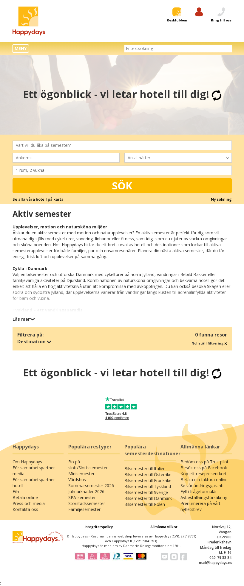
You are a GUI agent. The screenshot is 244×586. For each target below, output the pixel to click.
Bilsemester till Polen (144, 504)
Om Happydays (27, 462)
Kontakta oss (25, 509)
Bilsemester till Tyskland (147, 486)
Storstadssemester (86, 503)
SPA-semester (82, 497)
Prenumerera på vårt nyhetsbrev (200, 506)
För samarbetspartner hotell (34, 482)
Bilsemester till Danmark (148, 498)
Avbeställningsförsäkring (203, 497)
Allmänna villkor (163, 526)
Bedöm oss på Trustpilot (204, 462)
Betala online (25, 497)
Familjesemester (84, 509)
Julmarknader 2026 (86, 491)
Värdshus (77, 479)
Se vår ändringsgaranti (201, 485)
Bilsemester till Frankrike (148, 480)
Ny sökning (221, 199)
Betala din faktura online (204, 479)
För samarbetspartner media (34, 470)
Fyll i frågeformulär (198, 491)
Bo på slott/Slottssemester (88, 464)
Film (17, 491)
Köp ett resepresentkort (203, 473)
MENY (21, 48)
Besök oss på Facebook (203, 467)
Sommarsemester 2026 (91, 485)
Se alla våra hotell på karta (38, 199)
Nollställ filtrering (209, 343)
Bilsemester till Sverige (146, 492)
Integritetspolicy (99, 526)
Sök (122, 185)
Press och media (29, 503)
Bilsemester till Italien (145, 468)
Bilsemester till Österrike (148, 474)
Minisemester (81, 473)
